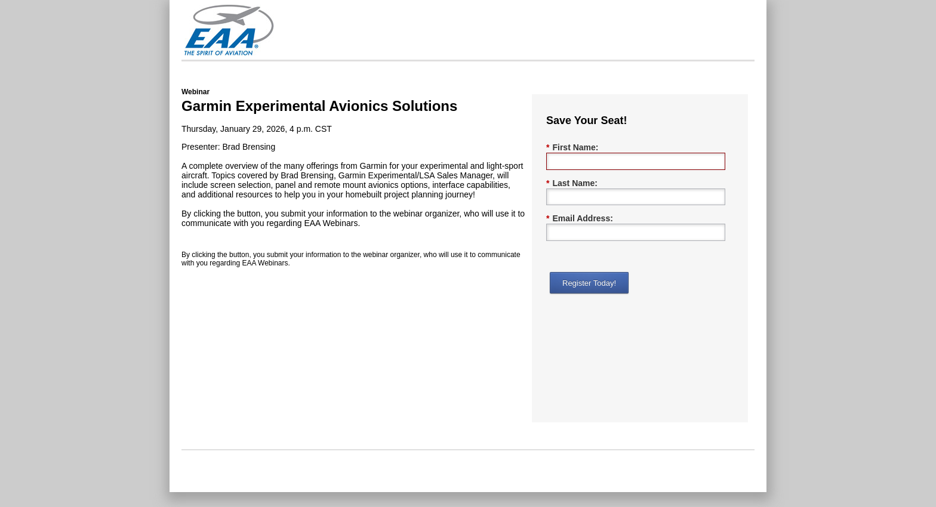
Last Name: (572, 183)
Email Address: (579, 219)
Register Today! (589, 283)
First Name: (572, 148)
